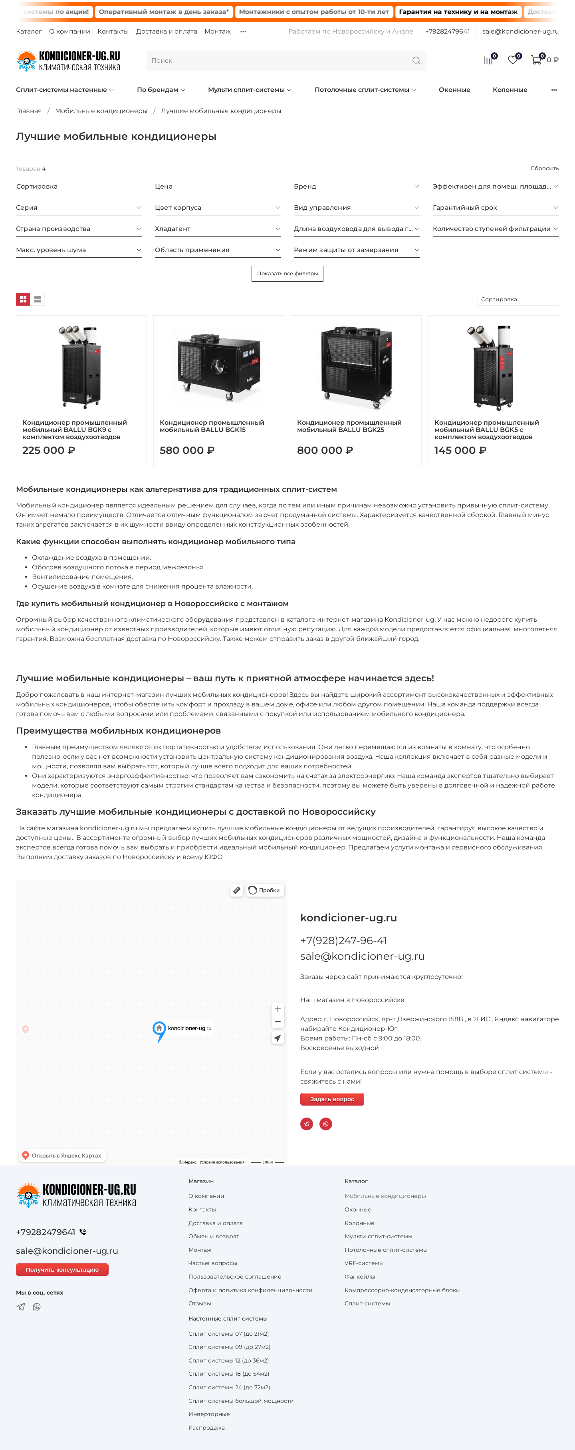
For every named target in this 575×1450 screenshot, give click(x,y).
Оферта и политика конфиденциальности (250, 1290)
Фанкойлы (360, 1276)
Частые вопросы (212, 1263)
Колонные (510, 89)
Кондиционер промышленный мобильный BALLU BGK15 (212, 426)
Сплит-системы (367, 1303)
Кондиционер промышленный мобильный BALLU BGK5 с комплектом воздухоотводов (486, 430)
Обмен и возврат (213, 1236)
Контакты (113, 31)
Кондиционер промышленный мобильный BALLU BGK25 (349, 426)
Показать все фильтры (287, 273)
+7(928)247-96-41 (343, 940)
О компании (69, 31)
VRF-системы (364, 1263)
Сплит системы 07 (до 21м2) (228, 1333)
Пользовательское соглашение (235, 1276)
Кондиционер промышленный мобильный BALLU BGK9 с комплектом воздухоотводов (74, 430)
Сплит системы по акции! (62, 12)
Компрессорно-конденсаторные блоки (402, 1290)
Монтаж (217, 31)
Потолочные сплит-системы (366, 89)
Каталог (29, 31)
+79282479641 (447, 31)
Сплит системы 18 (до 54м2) (229, 1373)
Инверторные (209, 1414)
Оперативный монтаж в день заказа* (182, 12)
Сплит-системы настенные (65, 89)
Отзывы (199, 1303)
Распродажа (206, 1427)
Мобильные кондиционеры (101, 111)
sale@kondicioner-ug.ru (520, 31)
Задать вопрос (332, 1099)
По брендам (161, 89)
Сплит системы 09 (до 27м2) (229, 1347)
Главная (29, 111)
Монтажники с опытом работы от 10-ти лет (332, 12)
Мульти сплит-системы (250, 89)
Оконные (454, 89)
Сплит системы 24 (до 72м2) (229, 1387)
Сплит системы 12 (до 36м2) (228, 1360)
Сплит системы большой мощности (241, 1400)
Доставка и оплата (166, 31)
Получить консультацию (62, 1269)
